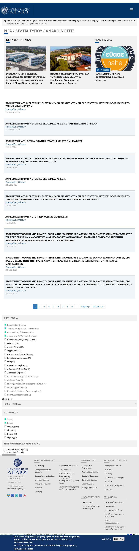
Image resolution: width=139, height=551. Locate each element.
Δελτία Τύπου (87, 502)
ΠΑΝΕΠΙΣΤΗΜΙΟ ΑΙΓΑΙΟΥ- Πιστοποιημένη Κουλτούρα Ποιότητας (109, 76)
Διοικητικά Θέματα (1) (16, 372)
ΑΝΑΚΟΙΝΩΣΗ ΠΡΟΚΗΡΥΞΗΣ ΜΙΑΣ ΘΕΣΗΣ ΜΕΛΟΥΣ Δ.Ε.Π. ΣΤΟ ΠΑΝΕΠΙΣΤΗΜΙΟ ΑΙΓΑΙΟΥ (51, 123)
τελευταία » (99, 306)
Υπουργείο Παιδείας (43, 484)
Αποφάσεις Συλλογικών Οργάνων (22, 23)
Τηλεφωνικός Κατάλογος (114, 502)
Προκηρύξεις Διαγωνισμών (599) (21, 339)
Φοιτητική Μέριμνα (89, 488)
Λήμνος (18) (12, 437)
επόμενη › (85, 306)
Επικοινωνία (109, 506)
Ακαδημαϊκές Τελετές (113, 465)
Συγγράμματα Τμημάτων (68, 465)
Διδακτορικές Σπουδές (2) (18, 369)
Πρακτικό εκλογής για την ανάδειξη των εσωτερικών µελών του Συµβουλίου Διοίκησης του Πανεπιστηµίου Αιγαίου (69, 78)
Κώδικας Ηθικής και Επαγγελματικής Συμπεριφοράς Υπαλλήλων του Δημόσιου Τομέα (69, 478)
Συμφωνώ (106, 538)
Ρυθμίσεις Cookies (23, 548)
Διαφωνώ (118, 539)
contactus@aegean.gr (16, 489)
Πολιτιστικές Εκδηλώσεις (114, 485)
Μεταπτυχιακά (88, 484)
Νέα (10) (11, 361)
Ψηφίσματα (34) (14, 350)
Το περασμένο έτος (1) (14, 452)
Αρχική (7, 20)
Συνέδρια (108, 489)
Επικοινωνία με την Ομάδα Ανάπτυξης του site (115, 528)
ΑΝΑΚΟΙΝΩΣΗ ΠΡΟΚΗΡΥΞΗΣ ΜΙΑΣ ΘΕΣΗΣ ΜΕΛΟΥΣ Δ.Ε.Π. (35, 178)
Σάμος (95, 20)
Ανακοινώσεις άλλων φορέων (53, 20)
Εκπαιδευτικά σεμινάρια (114, 477)
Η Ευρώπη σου (65, 470)
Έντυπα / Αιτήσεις (42, 480)
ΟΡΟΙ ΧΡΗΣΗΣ (28, 534)
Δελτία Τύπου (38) (15, 347)
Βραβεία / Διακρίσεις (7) (17, 365)
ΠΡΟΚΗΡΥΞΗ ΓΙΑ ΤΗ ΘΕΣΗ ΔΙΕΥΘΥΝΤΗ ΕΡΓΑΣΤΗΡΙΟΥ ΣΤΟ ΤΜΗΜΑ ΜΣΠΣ (44, 141)
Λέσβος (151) (13, 426)
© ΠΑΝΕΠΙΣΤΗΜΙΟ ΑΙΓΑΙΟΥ (10, 534)
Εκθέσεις (108, 473)
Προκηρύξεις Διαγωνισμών (87, 466)
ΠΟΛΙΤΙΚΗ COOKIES (42, 534)
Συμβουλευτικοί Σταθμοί (44, 476)
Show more (7, 399)
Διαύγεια (38, 488)
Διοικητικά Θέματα (89, 480)
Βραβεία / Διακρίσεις (90, 476)
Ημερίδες (108, 481)
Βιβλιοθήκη (39, 465)
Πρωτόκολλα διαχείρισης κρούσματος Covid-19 (69, 488)
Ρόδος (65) (12, 434)
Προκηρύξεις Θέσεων (79, 20)
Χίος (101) (11, 430)
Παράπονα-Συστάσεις (113, 510)
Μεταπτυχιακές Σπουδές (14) (20, 354)
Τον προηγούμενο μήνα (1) (16, 449)
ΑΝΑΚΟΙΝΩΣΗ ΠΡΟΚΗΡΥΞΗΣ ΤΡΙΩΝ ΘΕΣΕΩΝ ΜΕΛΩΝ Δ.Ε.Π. (36, 216)
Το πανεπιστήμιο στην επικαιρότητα (117, 20)
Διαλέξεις (108, 470)
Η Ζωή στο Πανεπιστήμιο (25, 20)
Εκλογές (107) (13, 343)
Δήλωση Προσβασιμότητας (112, 521)
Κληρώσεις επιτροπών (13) (19, 358)
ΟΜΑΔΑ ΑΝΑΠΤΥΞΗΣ (59, 534)
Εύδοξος (38, 492)
